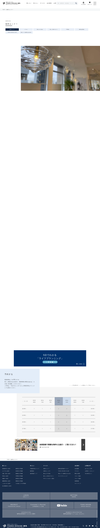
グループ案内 (78, 478)
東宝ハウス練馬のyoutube (26, 32)
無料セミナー (12, 29)
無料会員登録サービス (63, 468)
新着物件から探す (6, 468)
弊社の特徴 (77, 473)
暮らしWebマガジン (54, 29)
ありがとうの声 (88, 468)
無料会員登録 (81, 29)
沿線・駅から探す (6, 473)
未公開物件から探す (7, 485)
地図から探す (5, 478)
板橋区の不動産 (19, 473)
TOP (3, 9)
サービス (42, 3)
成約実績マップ (33, 473)
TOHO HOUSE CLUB (12, 32)
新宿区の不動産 (19, 478)
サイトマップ (78, 483)
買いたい (29, 3)
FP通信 (67, 29)
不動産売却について (34, 468)
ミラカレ (26, 29)
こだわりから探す (6, 483)
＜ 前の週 (25, 401)
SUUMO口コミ (88, 473)
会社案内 (49, 3)
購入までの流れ (40, 29)
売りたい (35, 3)
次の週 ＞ (92, 401)
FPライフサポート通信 (48, 478)
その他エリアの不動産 (21, 483)
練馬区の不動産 (19, 468)
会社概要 (77, 468)
